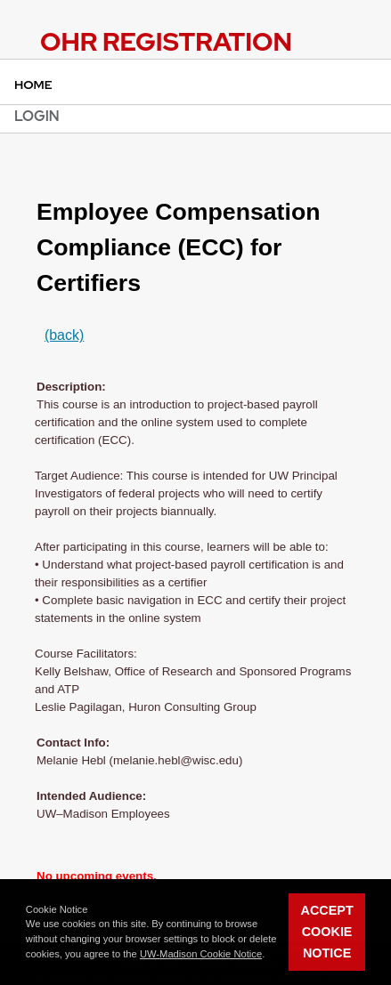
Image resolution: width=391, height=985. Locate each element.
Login (37, 116)
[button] (269, 955)
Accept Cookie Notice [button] (327, 931)
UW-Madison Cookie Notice (201, 954)
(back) (64, 335)
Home (33, 85)
